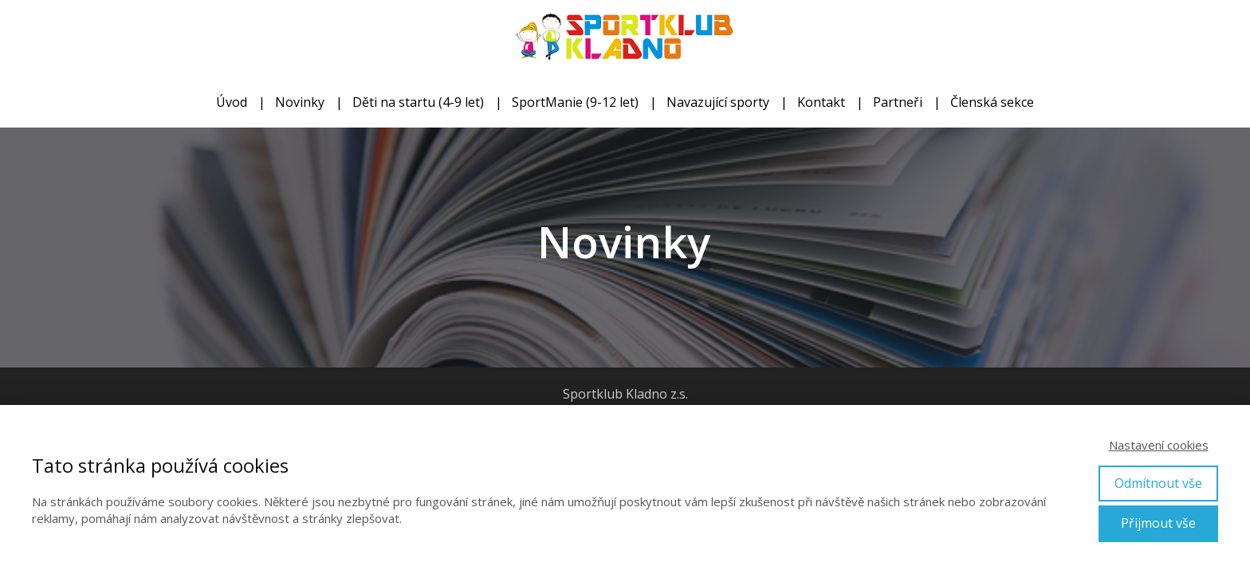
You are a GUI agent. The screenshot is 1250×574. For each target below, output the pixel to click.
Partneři (897, 102)
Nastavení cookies (1159, 445)
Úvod (231, 102)
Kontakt (821, 102)
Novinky (299, 102)
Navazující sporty (717, 102)
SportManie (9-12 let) (575, 102)
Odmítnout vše (1158, 483)
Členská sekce (992, 102)
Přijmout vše (1158, 523)
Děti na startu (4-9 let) (418, 102)
